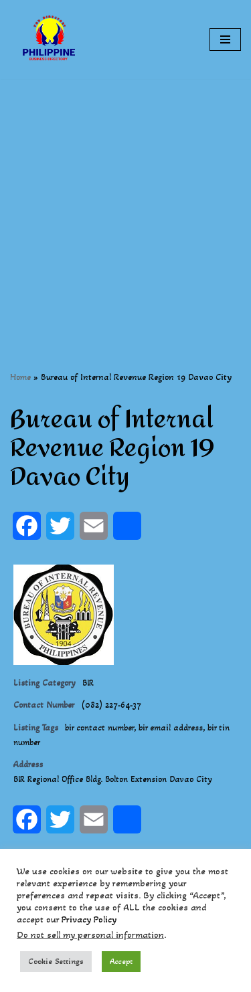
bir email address (171, 727)
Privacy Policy (89, 919)
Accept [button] (121, 961)
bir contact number (99, 727)
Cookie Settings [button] (56, 961)
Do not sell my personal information (90, 934)
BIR (88, 683)
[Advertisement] (125, 204)
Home (20, 377)
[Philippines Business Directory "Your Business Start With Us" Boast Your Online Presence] (50, 39)
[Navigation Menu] (225, 39)
